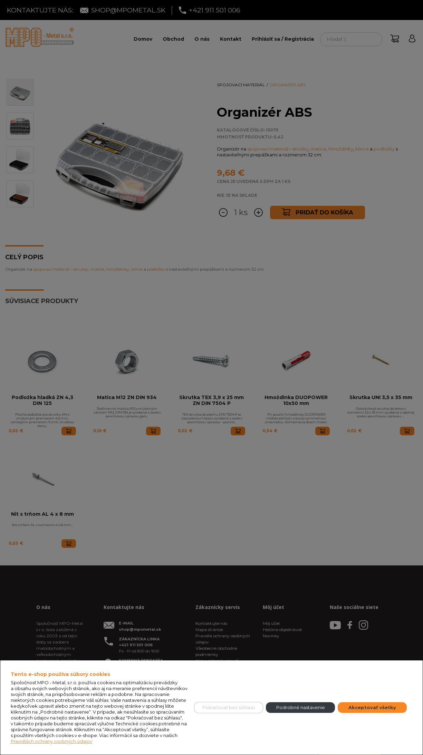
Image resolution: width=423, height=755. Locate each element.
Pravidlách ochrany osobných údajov (51, 741)
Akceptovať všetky (372, 707)
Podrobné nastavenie (300, 707)
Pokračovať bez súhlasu (228, 707)
